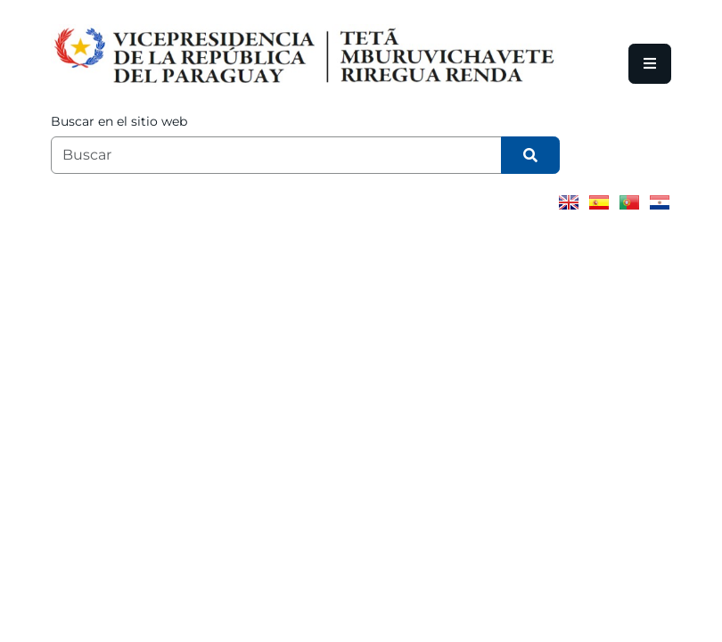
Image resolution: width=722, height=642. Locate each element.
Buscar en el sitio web (119, 121)
